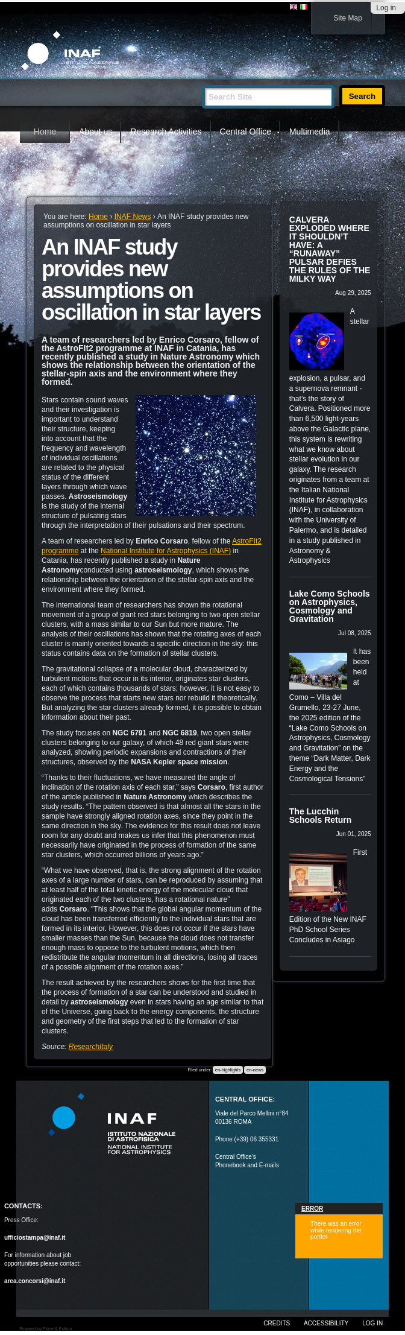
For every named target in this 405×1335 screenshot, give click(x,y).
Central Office (245, 131)
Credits (276, 1323)
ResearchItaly (91, 1046)
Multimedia (309, 131)
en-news (254, 1070)
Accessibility (326, 1323)
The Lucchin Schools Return (320, 816)
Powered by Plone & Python (45, 1329)
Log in (386, 8)
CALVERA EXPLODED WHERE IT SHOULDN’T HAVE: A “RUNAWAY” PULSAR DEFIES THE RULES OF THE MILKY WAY (330, 249)
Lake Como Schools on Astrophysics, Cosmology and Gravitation (329, 606)
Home (45, 131)
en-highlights (228, 1070)
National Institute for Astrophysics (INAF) (166, 551)
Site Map (348, 18)
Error (312, 1208)
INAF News (133, 216)
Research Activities (165, 131)
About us (95, 131)
